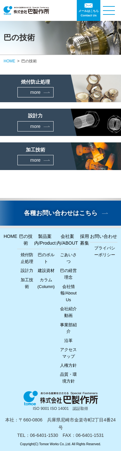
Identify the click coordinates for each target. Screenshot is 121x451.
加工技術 (27, 283)
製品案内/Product (44, 240)
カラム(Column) (46, 283)
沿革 (68, 340)
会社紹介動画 (68, 312)
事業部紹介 (68, 328)
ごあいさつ (68, 258)
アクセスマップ (68, 353)
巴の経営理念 (68, 274)
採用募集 (84, 240)
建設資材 (46, 270)
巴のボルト (46, 258)
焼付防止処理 (27, 258)
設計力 (27, 270)
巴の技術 (26, 240)
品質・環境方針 (68, 377)
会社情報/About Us (68, 293)
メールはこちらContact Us (88, 13)
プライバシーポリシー (104, 251)
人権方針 (68, 365)
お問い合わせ (103, 236)
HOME (9, 61)
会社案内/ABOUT (67, 240)
